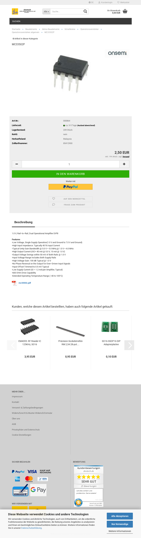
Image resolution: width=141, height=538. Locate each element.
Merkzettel (123, 2)
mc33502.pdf (25, 283)
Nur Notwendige (119, 524)
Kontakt (15, 402)
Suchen (16, 21)
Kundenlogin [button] (105, 2)
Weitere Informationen (120, 531)
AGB (14, 424)
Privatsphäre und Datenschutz (26, 429)
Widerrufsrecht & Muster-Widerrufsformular (32, 413)
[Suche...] (46, 11)
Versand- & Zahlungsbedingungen (27, 407)
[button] (91, 2)
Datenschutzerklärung (31, 528)
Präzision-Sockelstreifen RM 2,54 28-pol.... (70, 343)
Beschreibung (23, 222)
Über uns (16, 418)
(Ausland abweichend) (86, 125)
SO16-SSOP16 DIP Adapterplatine (111, 343)
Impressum (17, 396)
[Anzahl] (70, 164)
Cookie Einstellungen (21, 435)
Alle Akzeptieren (119, 516)
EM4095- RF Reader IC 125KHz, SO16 (29, 343)
